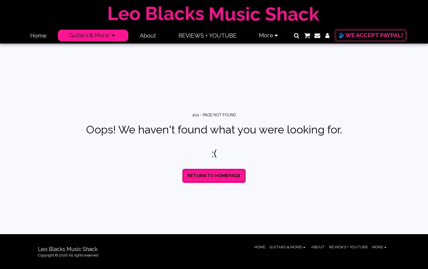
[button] (296, 35)
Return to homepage (214, 175)
